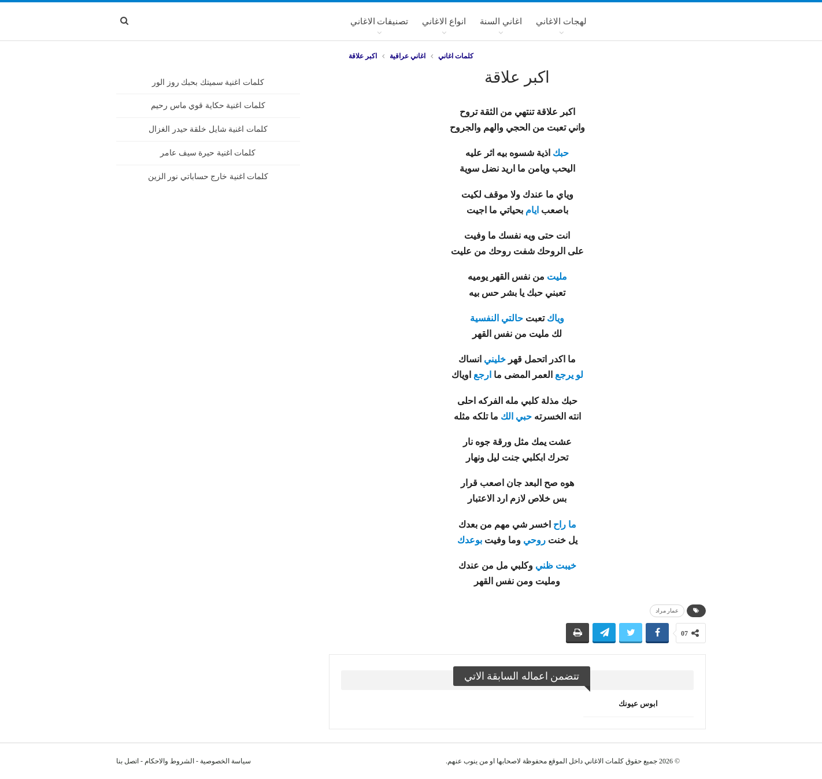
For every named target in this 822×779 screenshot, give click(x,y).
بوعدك (469, 540)
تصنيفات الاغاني (379, 21)
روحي (534, 540)
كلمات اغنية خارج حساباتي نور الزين (208, 176)
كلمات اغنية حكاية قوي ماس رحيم (208, 105)
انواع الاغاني (444, 21)
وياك (555, 318)
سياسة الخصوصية (225, 761)
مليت (557, 276)
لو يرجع (569, 375)
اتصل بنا (127, 761)
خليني (495, 359)
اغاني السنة (501, 21)
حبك (561, 153)
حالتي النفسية (496, 318)
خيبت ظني (555, 565)
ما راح (564, 524)
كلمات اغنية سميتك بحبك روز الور (208, 82)
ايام (532, 210)
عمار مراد (667, 610)
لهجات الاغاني (561, 21)
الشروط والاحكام (169, 761)
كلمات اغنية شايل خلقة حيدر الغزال (208, 129)
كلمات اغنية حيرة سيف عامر (208, 153)
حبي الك (516, 416)
